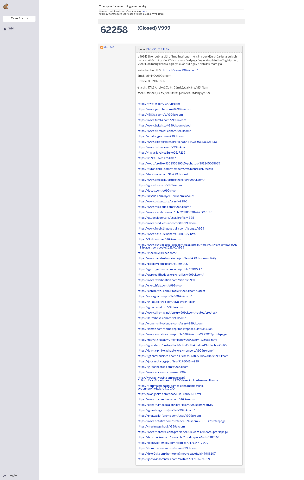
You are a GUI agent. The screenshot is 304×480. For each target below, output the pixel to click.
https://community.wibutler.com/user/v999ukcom (170, 324)
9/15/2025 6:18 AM (158, 49)
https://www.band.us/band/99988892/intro (167, 234)
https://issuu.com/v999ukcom (158, 191)
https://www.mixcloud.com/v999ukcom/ (164, 207)
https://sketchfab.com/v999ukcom (161, 286)
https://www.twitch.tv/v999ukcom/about (165, 126)
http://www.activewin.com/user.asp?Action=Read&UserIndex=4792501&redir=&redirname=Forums (178, 379)
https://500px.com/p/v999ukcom (160, 115)
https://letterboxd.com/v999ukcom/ (162, 318)
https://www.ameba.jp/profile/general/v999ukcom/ (171, 180)
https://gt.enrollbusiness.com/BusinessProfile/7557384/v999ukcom (183, 356)
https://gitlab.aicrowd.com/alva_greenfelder (166, 302)
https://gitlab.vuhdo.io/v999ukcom (160, 307)
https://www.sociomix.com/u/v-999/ (162, 372)
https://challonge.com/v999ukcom (161, 136)
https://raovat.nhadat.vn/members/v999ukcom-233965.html (177, 340)
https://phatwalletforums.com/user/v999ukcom (169, 416)
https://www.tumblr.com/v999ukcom (162, 120)
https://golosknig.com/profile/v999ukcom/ (166, 410)
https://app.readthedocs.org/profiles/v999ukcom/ (171, 275)
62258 (114, 30)
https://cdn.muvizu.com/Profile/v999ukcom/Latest (171, 291)
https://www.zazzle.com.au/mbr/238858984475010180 (175, 212)
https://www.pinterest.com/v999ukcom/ (164, 131)
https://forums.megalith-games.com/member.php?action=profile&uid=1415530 (171, 387)
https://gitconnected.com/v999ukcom (163, 367)
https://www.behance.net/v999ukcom (162, 147)
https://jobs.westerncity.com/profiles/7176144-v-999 (173, 443)
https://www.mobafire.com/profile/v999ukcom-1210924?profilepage (183, 432)
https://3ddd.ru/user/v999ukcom (159, 239)
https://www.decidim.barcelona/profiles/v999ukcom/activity (177, 258)
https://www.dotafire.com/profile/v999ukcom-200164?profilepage (181, 421)
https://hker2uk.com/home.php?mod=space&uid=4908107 (177, 454)
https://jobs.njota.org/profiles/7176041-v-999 (168, 361)
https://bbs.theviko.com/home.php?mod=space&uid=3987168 (178, 437)
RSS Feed (109, 47)
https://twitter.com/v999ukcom (159, 104)
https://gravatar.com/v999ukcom (160, 185)
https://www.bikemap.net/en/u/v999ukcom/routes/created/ (177, 313)
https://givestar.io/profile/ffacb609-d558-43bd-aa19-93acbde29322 (182, 345)
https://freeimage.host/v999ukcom (161, 427)
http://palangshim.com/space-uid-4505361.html (169, 394)
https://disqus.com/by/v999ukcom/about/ (166, 196)
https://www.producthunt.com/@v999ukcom (167, 223)
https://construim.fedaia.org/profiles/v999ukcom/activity (175, 405)
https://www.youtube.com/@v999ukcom (164, 109)
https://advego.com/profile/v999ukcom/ (165, 296)
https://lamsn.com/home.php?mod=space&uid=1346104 (175, 329)
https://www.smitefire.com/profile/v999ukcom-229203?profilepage (182, 334)
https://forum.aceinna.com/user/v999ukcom (167, 448)
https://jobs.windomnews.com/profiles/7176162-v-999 (174, 459)
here (144, 12)
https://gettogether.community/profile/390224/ (170, 269)
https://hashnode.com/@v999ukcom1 (163, 174)
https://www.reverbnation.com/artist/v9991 (166, 280)
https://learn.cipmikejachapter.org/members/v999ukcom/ (175, 351)
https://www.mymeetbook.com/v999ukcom (166, 399)
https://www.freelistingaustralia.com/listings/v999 (171, 229)
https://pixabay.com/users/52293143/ (163, 264)
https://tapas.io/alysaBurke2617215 (161, 153)
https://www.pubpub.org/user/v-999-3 (162, 201)
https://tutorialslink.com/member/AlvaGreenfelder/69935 (175, 169)
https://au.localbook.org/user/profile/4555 (166, 218)
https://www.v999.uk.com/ (180, 70)
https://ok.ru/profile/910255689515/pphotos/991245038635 (179, 164)
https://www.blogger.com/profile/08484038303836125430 (177, 142)
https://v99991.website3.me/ (157, 158)
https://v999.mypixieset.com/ (157, 253)
